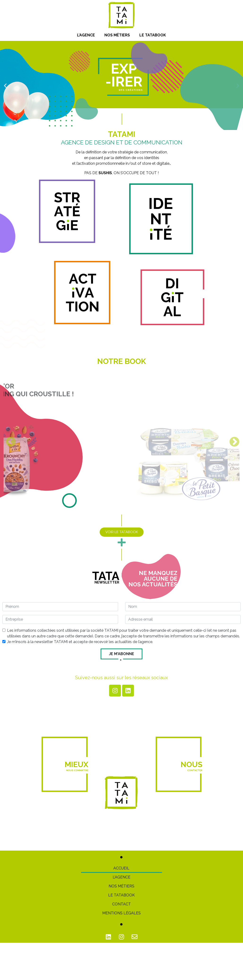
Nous (191, 766)
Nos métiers (117, 35)
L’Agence (86, 35)
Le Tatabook (152, 35)
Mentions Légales (121, 913)
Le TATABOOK (121, 895)
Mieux (76, 766)
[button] (5, 85)
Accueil (121, 868)
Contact (121, 904)
